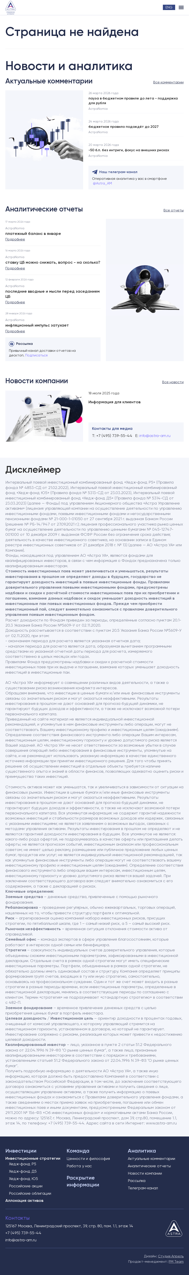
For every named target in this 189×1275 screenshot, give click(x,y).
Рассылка (136, 1180)
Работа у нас (79, 1165)
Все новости (173, 382)
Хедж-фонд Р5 (22, 1163)
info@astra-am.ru (154, 435)
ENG (169, 7)
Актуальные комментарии (151, 1158)
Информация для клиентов (114, 401)
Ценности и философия (88, 1158)
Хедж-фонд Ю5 (23, 1178)
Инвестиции (20, 1150)
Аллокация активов (24, 1200)
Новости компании (145, 1173)
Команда (78, 1150)
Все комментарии (168, 82)
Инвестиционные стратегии (32, 1158)
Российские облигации (30, 1193)
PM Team (176, 1261)
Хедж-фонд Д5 (23, 1171)
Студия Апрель (171, 1256)
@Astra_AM (102, 183)
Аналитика (142, 1150)
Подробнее (15, 239)
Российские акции (25, 1186)
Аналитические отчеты (149, 1165)
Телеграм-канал (143, 1188)
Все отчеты (174, 210)
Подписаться (36, 355)
